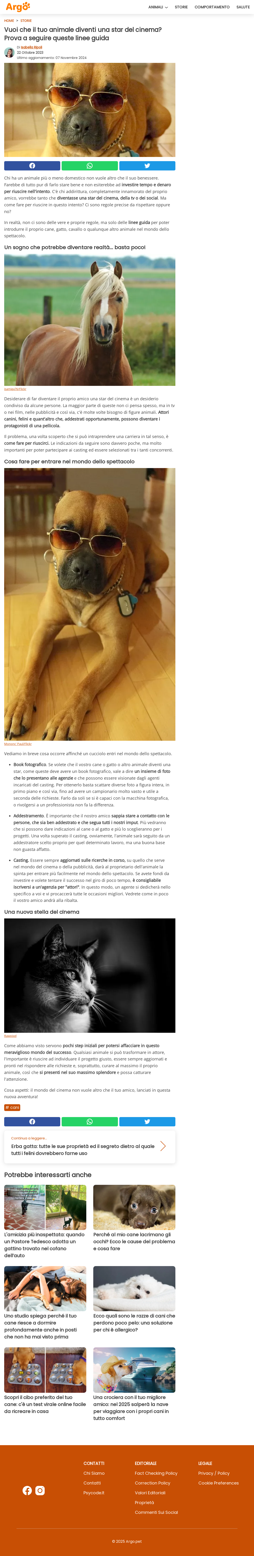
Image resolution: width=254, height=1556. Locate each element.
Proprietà (144, 1502)
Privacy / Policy (214, 1473)
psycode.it (94, 1493)
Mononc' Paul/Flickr (18, 744)
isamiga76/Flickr (15, 389)
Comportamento (212, 7)
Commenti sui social (156, 1512)
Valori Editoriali (150, 1493)
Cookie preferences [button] (218, 1483)
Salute (243, 7)
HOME (9, 20)
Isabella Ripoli (31, 47)
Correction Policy (152, 1483)
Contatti (92, 1483)
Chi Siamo (94, 1473)
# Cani (12, 1107)
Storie (181, 7)
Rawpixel (10, 1036)
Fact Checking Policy (156, 1473)
